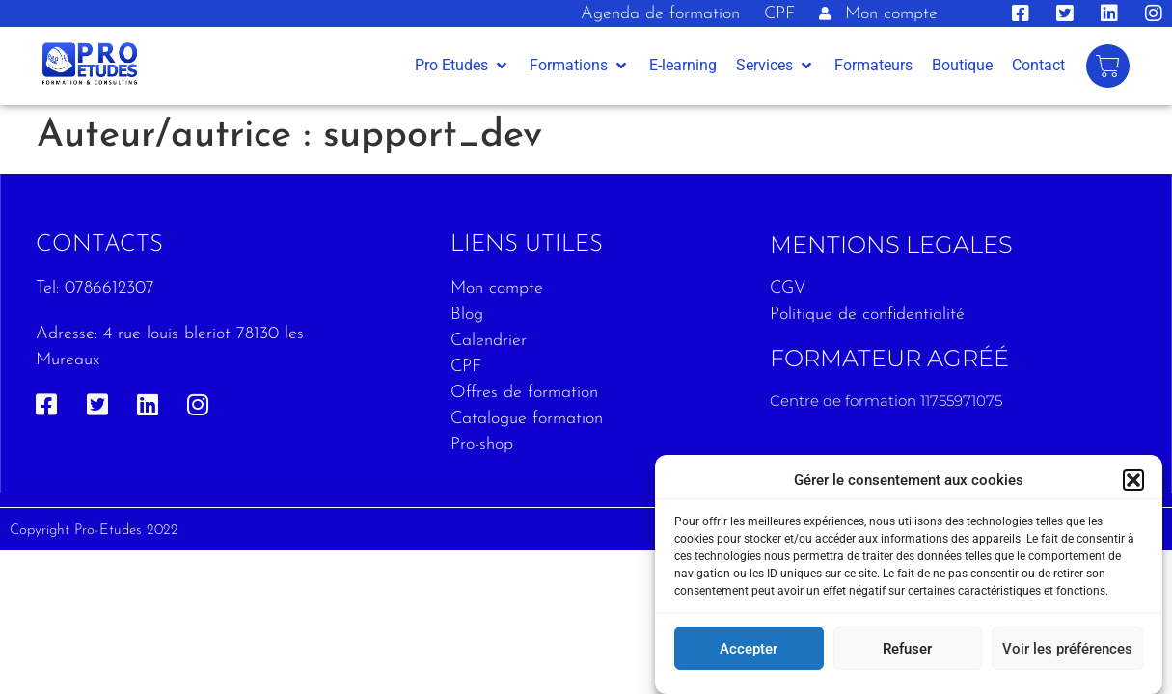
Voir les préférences (1067, 648)
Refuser (907, 648)
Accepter (748, 648)
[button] (1133, 480)
